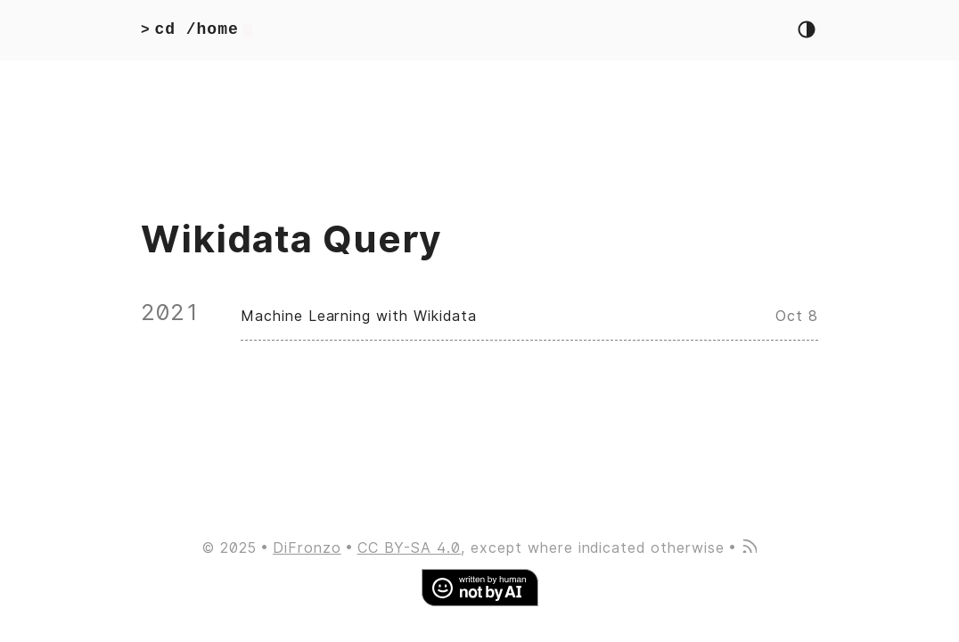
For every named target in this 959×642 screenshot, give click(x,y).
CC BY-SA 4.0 (409, 547)
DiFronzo (307, 547)
